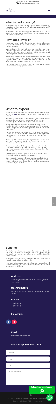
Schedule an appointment (41, 390)
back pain (14, 114)
